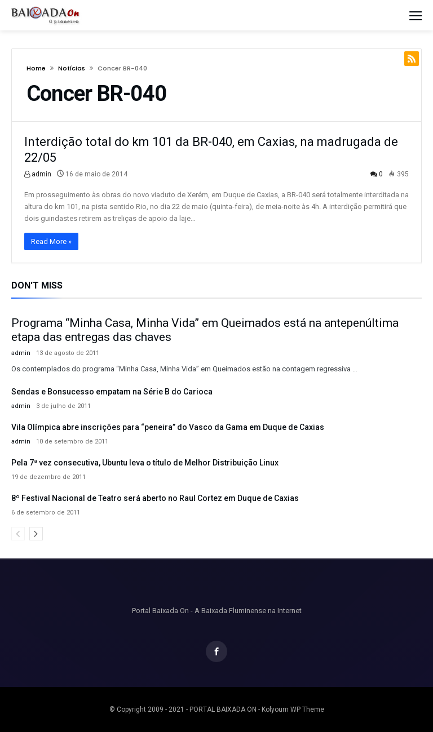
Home (36, 68)
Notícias (71, 68)
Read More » (51, 241)
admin (37, 174)
